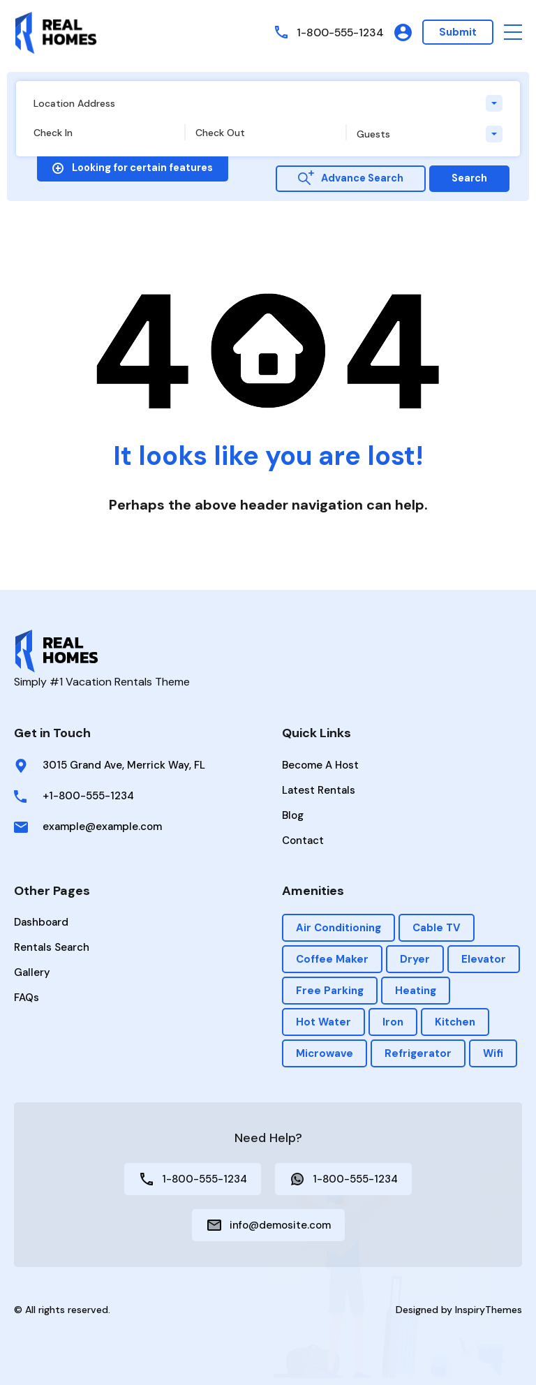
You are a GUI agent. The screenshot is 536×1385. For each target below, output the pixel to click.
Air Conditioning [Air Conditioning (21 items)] (338, 928)
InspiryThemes (488, 1309)
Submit (458, 32)
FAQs (26, 998)
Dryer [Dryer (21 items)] (415, 959)
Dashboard (41, 922)
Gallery (32, 972)
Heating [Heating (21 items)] (415, 991)
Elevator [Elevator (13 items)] (483, 959)
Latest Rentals (318, 790)
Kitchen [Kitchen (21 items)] (455, 1022)
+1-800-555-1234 (88, 796)
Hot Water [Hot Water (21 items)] (323, 1022)
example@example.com (102, 827)
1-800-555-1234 (339, 31)
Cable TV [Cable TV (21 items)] (436, 928)
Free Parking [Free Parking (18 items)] (330, 991)
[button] (513, 32)
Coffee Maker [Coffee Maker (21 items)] (332, 959)
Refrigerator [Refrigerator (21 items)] (418, 1053)
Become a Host (320, 765)
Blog (293, 815)
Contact (303, 840)
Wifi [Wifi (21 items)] (493, 1053)
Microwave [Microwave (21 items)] (324, 1053)
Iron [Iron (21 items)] (392, 1022)
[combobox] (268, 103)
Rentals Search (51, 947)
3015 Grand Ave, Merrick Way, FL (124, 765)
